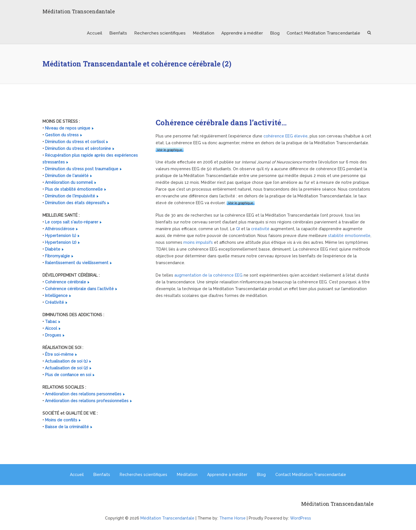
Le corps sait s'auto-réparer (71, 222)
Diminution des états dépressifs (75, 203)
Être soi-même (59, 354)
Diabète (52, 249)
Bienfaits (118, 33)
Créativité (54, 302)
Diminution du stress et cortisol (75, 141)
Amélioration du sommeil (69, 182)
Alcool (51, 328)
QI (238, 229)
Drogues (53, 335)
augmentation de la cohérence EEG (208, 275)
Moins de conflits (61, 420)
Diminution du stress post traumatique (81, 169)
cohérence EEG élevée (285, 136)
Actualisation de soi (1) (66, 361)
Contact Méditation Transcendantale (323, 33)
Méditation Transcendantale (78, 11)
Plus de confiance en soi (68, 374)
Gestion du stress (62, 135)
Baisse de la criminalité (67, 427)
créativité (260, 229)
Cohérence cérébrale (65, 282)
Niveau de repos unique (67, 128)
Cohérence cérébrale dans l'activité (79, 288)
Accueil (94, 33)
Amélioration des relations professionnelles (86, 400)
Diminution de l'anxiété (67, 175)
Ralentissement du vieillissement (76, 262)
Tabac (51, 321)
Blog (275, 33)
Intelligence (56, 295)
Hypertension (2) (60, 242)
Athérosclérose (59, 229)
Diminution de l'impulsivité (70, 196)
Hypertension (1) (60, 235)
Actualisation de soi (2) (66, 368)
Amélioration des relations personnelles (83, 394)
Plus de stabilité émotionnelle (74, 189)
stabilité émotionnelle (349, 235)
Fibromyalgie (57, 256)
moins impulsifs (198, 242)
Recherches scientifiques (160, 33)
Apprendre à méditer (242, 33)
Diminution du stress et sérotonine (78, 148)
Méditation (203, 33)
